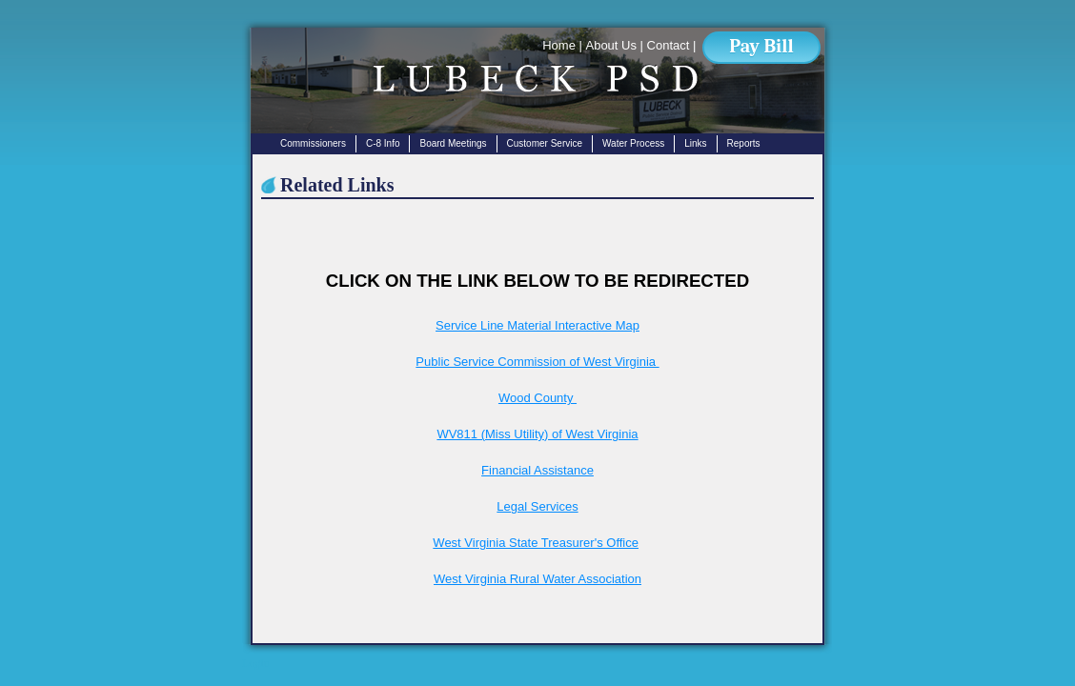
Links (695, 143)
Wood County (537, 398)
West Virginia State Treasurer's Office (536, 542)
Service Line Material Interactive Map (537, 325)
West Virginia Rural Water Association (537, 579)
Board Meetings (452, 143)
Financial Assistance (537, 470)
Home (559, 45)
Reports (744, 143)
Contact (668, 45)
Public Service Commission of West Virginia (537, 361)
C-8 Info (383, 143)
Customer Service (544, 143)
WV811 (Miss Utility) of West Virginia (537, 434)
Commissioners (313, 143)
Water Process (633, 143)
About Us (610, 45)
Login (256, 663)
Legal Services (537, 506)
